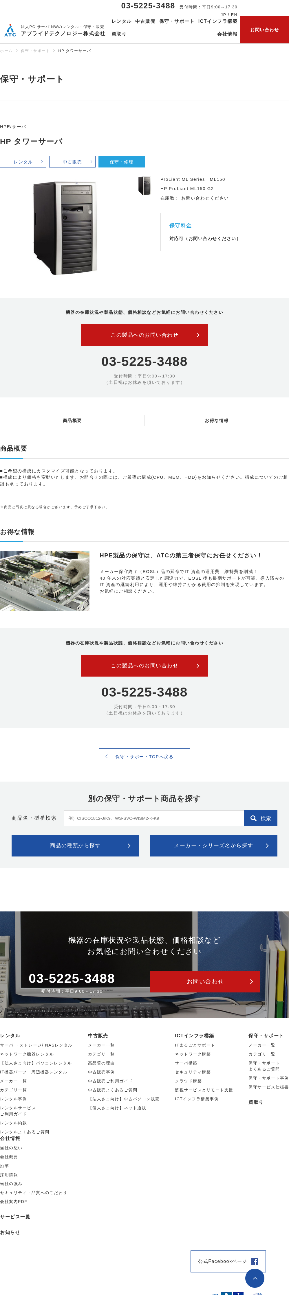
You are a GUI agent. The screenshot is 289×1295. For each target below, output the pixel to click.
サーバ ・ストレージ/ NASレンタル (36, 1045)
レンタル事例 (13, 1099)
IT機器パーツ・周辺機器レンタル (33, 1072)
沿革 (4, 1165)
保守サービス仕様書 (268, 1087)
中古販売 (72, 161)
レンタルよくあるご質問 (25, 1132)
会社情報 (10, 1138)
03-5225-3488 (148, 5)
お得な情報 (217, 420)
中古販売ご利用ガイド (110, 1081)
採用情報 (9, 1174)
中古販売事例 (101, 1072)
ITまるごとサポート (195, 1045)
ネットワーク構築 (193, 1054)
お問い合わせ (264, 29)
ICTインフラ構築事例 (197, 1099)
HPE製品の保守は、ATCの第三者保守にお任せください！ (181, 555)
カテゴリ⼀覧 (13, 1090)
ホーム (6, 51)
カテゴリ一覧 (261, 1054)
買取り (119, 34)
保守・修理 (122, 161)
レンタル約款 (13, 1123)
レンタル (23, 161)
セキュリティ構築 (193, 1072)
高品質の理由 (101, 1063)
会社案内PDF (14, 1201)
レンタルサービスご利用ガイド (18, 1111)
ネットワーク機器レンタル (27, 1054)
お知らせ (10, 1232)
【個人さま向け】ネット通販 (117, 1108)
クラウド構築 (188, 1081)
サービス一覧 (15, 1216)
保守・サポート (35, 51)
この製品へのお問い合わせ (144, 335)
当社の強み (11, 1183)
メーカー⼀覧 (13, 1081)
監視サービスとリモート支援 (204, 1090)
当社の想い (11, 1147)
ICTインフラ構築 (194, 1035)
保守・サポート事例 (268, 1078)
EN (234, 14)
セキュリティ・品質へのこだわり (33, 1192)
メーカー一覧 (261, 1045)
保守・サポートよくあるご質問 (264, 1066)
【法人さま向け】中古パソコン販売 (124, 1099)
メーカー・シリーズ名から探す (213, 845)
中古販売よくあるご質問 (113, 1090)
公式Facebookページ (222, 1261)
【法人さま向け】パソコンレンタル (36, 1063)
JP (223, 14)
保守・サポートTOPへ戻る (144, 756)
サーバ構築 (186, 1063)
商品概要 (72, 420)
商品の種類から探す (75, 845)
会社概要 (9, 1156)
